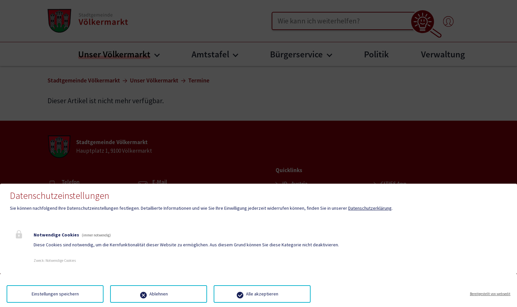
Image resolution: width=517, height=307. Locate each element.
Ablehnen (158, 294)
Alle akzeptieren (262, 294)
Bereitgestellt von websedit (490, 294)
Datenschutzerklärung (370, 208)
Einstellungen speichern (55, 294)
